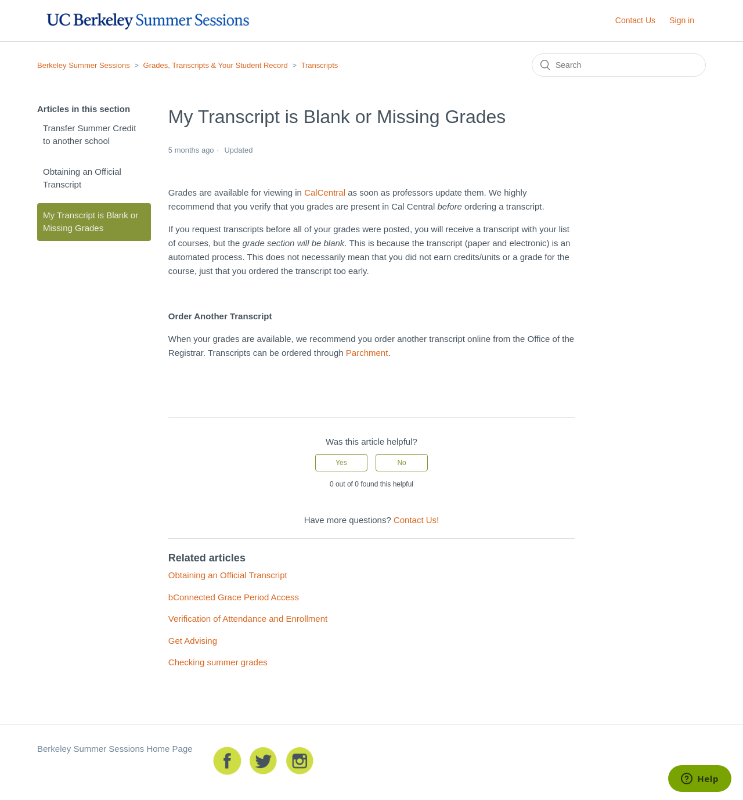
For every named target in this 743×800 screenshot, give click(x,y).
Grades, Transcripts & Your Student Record (215, 65)
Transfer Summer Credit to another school (89, 134)
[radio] (341, 462)
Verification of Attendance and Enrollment (247, 619)
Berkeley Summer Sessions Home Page (115, 749)
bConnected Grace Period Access (233, 597)
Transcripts (319, 65)
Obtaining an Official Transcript (82, 178)
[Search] (619, 65)
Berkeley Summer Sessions (83, 65)
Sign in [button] (681, 20)
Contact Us (635, 20)
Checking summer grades (218, 662)
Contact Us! (416, 520)
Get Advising (192, 641)
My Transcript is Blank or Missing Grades (90, 221)
